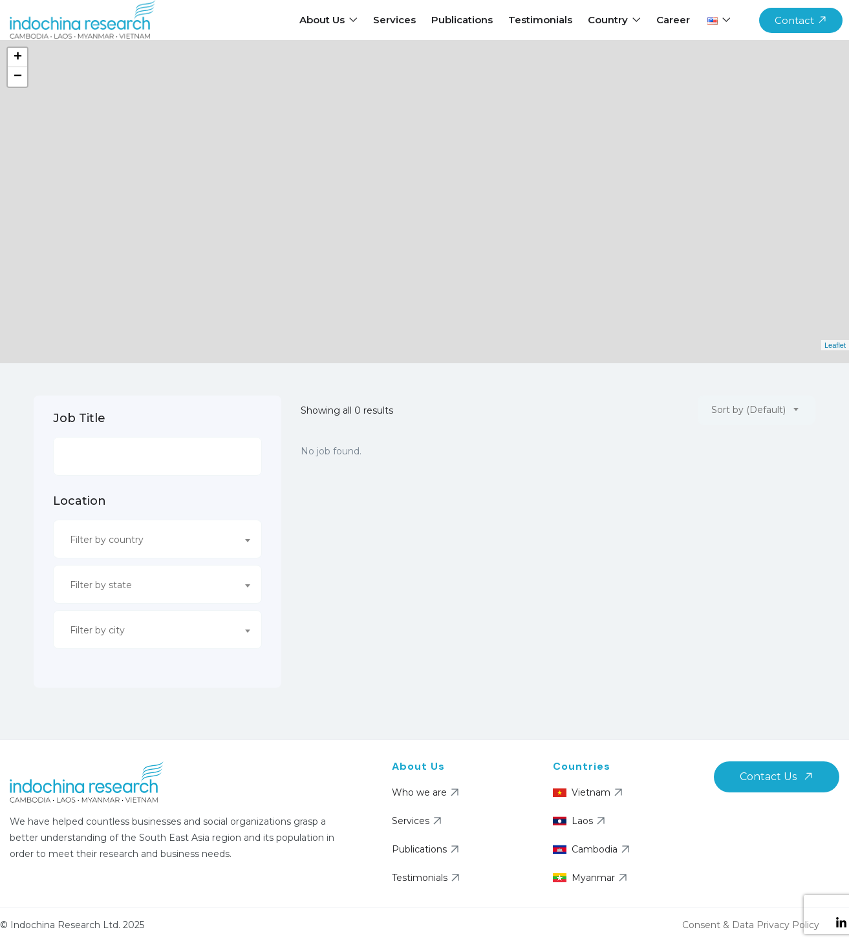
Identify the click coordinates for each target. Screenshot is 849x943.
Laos (580, 821)
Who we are (427, 792)
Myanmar (591, 877)
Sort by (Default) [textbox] (748, 410)
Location (79, 501)
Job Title (79, 418)
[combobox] (157, 539)
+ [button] (18, 57)
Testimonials (540, 20)
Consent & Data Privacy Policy (750, 925)
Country (614, 20)
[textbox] (149, 539)
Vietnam (589, 792)
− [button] (18, 77)
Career (673, 20)
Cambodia (593, 849)
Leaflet (835, 345)
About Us (328, 20)
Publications (462, 20)
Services (394, 20)
